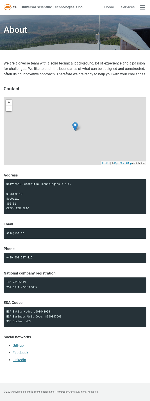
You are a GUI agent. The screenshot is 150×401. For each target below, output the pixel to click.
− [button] (9, 108)
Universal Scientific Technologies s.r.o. (52, 7)
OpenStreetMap (123, 163)
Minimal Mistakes (88, 391)
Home (109, 7)
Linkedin (19, 360)
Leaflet (106, 163)
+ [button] (9, 102)
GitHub (18, 345)
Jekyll (72, 391)
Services (128, 7)
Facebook (20, 353)
